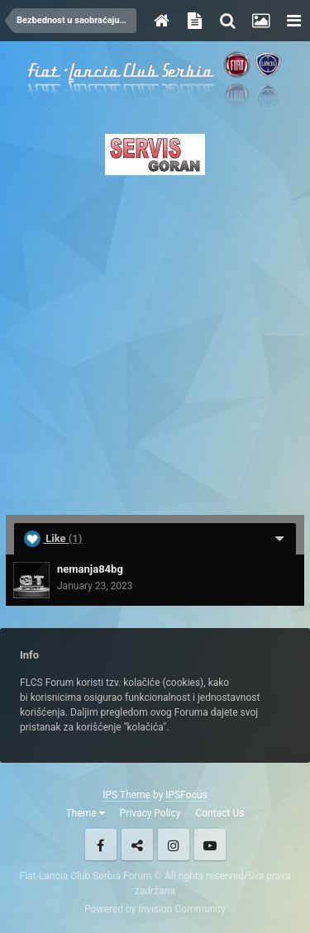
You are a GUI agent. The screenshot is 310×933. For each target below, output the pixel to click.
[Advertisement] (155, 340)
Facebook (101, 844)
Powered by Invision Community (155, 909)
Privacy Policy (150, 813)
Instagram (173, 844)
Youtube (210, 844)
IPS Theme (126, 795)
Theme (85, 813)
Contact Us (219, 813)
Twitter (137, 844)
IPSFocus (186, 795)
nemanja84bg (90, 569)
